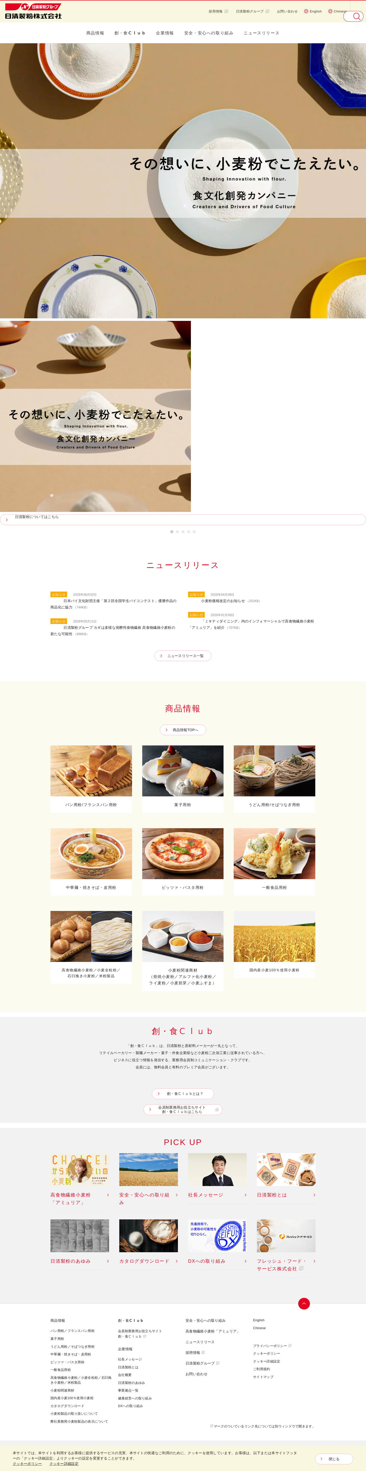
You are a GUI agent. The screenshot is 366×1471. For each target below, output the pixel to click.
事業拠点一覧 (128, 1390)
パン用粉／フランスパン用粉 (72, 1330)
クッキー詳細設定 (266, 1361)
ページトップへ (304, 1304)
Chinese (337, 11)
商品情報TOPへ (186, 729)
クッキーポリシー (266, 1353)
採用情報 (218, 11)
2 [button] (177, 532)
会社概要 (125, 1374)
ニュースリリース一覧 (185, 655)
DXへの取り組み (130, 1406)
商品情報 (95, 33)
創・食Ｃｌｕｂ (130, 33)
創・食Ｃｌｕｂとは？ (184, 1093)
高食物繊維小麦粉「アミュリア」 (213, 1331)
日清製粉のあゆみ (131, 1382)
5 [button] (194, 532)
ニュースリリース (262, 33)
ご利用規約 (261, 1369)
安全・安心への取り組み (209, 33)
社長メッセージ (130, 1359)
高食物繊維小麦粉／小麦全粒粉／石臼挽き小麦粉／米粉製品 (80, 1380)
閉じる (334, 1459)
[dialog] (183, 1458)
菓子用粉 (57, 1338)
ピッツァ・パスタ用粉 (67, 1362)
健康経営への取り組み (135, 1398)
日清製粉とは (128, 1367)
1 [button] (172, 532)
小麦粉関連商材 (62, 1390)
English (313, 11)
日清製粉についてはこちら (41, 516)
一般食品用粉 (60, 1369)
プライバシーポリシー (270, 1345)
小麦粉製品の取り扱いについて (74, 1413)
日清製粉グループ (252, 11)
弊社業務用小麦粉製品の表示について (79, 1421)
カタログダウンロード (67, 1406)
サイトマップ (263, 1376)
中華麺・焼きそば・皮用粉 (70, 1354)
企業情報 (165, 33)
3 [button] (183, 532)
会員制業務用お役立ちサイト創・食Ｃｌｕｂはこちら (184, 1109)
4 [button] (189, 532)
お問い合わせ (287, 11)
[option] (183, 284)
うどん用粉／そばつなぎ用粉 (72, 1346)
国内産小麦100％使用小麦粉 (72, 1398)
